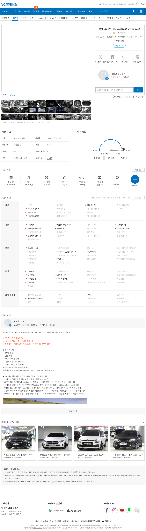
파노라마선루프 (33, 209)
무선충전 (120, 279)
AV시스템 (90, 302)
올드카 (101, 18)
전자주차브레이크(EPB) (96, 282)
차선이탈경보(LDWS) (125, 252)
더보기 (142, 422)
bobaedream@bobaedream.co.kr (71, 525)
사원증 (49, 158)
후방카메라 (91, 252)
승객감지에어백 (63, 248)
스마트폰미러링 (123, 302)
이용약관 (66, 521)
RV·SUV (52, 18)
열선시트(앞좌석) (34, 236)
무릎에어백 (31, 259)
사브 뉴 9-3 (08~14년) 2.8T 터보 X (128, 454)
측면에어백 (31, 252)
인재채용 (58, 521)
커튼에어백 (31, 255)
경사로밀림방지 (123, 271)
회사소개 (38, 521)
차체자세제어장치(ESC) (66, 255)
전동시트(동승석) (34, 232)
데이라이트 (91, 205)
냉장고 (30, 286)
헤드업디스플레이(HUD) (126, 275)
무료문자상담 (19, 325)
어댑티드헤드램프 (64, 212)
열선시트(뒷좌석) (64, 225)
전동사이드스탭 (123, 205)
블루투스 (60, 298)
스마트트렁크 (92, 279)
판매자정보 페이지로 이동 (107, 78)
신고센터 (74, 521)
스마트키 (30, 271)
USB (29, 302)
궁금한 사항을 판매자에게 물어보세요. (110, 90)
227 (127, 77)
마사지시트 (91, 225)
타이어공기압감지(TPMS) (126, 248)
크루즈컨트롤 (62, 279)
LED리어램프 (62, 216)
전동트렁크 (91, 275)
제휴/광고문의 (48, 521)
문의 (138, 90)
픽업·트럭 (74, 18)
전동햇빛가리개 (123, 236)
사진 (5, 95)
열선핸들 (30, 275)
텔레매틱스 (121, 298)
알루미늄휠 (31, 212)
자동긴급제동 (122, 255)
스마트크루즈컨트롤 (65, 282)
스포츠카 (42, 18)
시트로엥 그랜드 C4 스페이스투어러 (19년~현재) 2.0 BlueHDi (103, 454)
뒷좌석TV (120, 295)
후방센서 (60, 259)
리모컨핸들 (31, 279)
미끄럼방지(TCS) (63, 263)
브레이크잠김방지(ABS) (66, 252)
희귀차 (119, 18)
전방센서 (90, 248)
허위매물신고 (32, 325)
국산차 (15, 18)
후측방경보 (31, 263)
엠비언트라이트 (33, 239)
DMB (89, 295)
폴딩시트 (60, 236)
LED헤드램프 (62, 209)
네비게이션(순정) (34, 295)
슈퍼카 (110, 18)
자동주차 (120, 282)
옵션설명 (138, 197)
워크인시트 (91, 228)
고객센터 (82, 521)
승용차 (32, 18)
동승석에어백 (32, 248)
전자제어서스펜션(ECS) (126, 259)
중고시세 (124, 158)
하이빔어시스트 (93, 209)
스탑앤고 (90, 271)
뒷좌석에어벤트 (123, 228)
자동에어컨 (31, 282)
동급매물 (97, 158)
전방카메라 (91, 255)
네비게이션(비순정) (34, 298)
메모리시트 (61, 232)
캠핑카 (84, 18)
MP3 (59, 302)
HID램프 (60, 205)
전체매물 (5, 18)
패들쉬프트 (121, 232)
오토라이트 (61, 275)
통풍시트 (60, 228)
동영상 (12, 95)
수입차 (24, 18)
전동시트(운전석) (34, 228)
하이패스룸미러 (93, 236)
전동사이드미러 (33, 216)
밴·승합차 (62, 18)
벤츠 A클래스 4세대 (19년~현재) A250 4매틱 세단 (62, 454)
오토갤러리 (129, 18)
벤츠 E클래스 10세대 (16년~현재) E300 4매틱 (24, 454)
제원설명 (138, 170)
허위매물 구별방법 (47, 325)
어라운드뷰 (91, 259)
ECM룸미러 (121, 225)
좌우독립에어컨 (63, 271)
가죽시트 (30, 225)
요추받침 (90, 232)
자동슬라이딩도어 (94, 216)
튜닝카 (93, 18)
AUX (59, 295)
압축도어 (90, 212)
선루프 (30, 205)
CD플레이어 (92, 298)
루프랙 (119, 209)
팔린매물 (110, 158)
